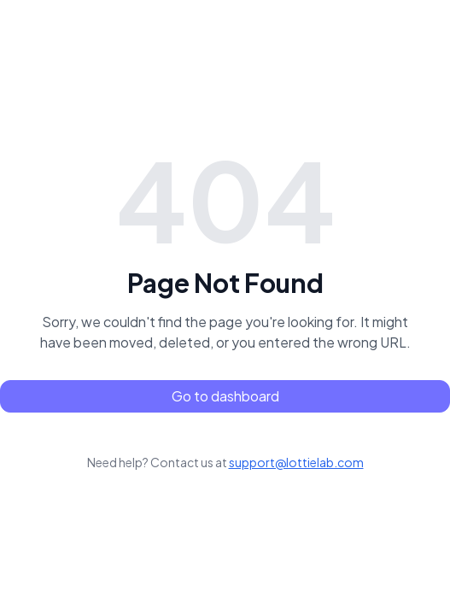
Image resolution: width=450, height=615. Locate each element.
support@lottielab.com (296, 462)
